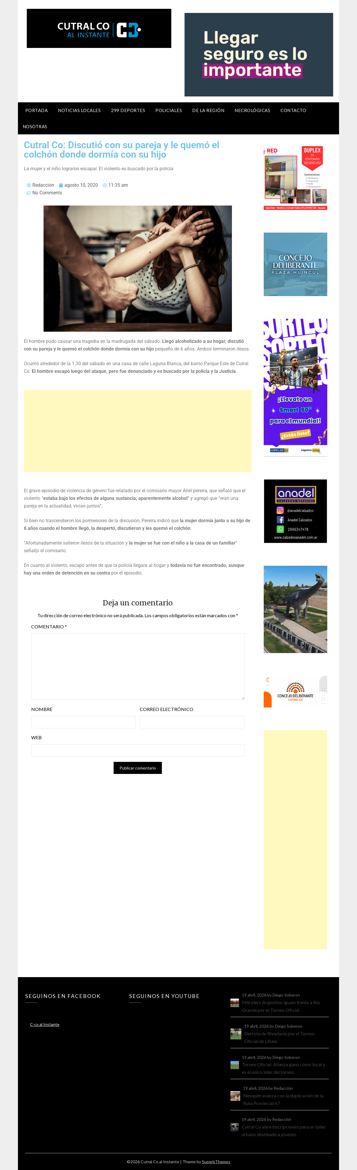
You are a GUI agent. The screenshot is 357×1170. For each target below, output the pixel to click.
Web (36, 737)
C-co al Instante (44, 1024)
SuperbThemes (216, 1161)
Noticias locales (79, 110)
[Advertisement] (138, 431)
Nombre (41, 709)
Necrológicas (252, 110)
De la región (208, 110)
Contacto (293, 110)
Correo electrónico (166, 709)
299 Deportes (128, 110)
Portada (36, 110)
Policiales (168, 110)
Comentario (49, 626)
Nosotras (35, 126)
